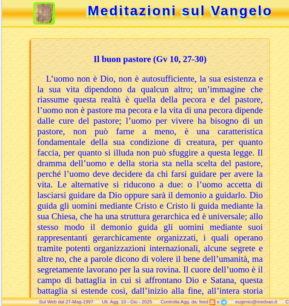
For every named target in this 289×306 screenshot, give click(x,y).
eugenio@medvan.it (256, 301)
